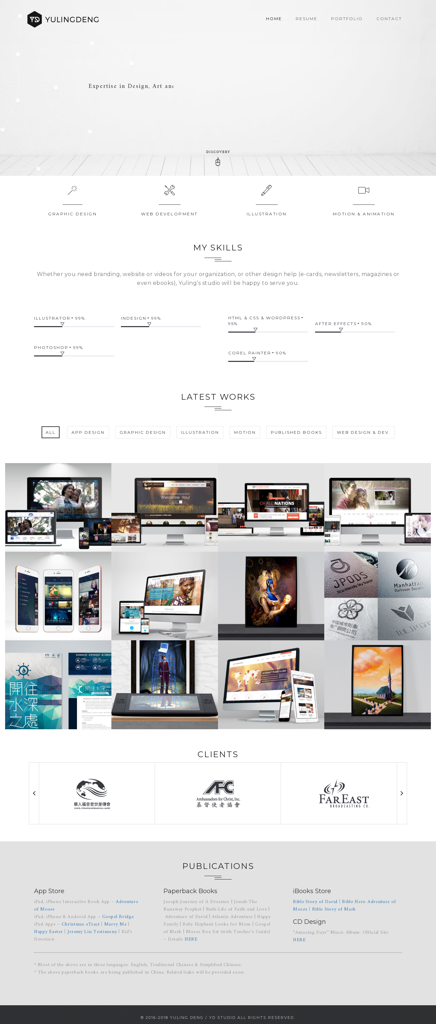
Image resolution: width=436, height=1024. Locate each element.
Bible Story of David (315, 902)
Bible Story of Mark (334, 909)
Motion (245, 432)
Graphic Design (72, 213)
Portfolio (347, 18)
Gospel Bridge (118, 917)
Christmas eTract (80, 924)
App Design (88, 432)
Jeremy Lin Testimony (92, 932)
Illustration (267, 213)
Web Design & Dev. (363, 432)
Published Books (296, 432)
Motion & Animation (364, 213)
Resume (306, 18)
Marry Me (115, 924)
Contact (389, 18)
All (51, 432)
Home (274, 18)
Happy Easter (48, 932)
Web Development (169, 213)
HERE (191, 939)
